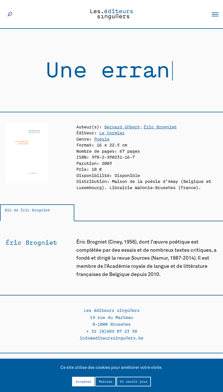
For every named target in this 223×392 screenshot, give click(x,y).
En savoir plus (134, 381)
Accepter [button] (83, 381)
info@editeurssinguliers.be (111, 337)
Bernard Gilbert (122, 126)
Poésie (101, 138)
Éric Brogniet (160, 126)
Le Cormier (112, 132)
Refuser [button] (105, 381)
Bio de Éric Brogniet (27, 210)
